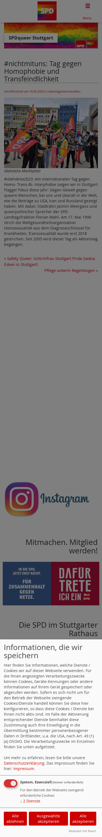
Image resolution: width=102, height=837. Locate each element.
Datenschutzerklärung (24, 763)
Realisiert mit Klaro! (82, 831)
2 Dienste (30, 801)
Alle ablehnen (15, 818)
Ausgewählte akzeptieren (48, 818)
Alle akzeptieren (83, 818)
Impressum (23, 768)
